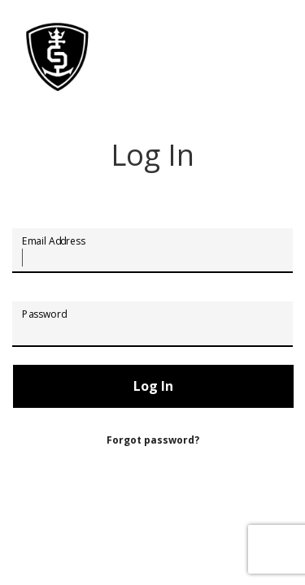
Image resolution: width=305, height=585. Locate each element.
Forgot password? (153, 440)
